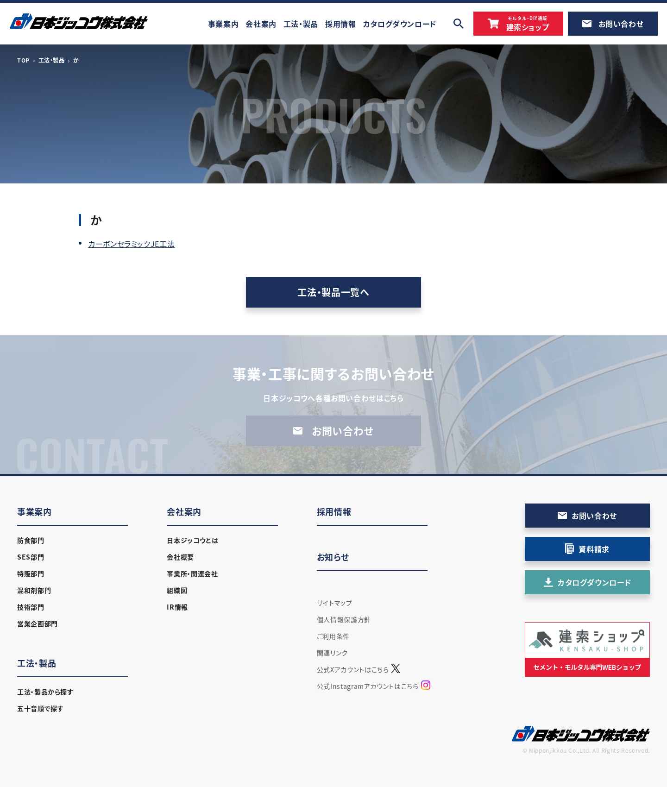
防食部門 (30, 540)
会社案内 (184, 511)
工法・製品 (51, 60)
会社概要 (180, 556)
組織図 (177, 590)
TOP (23, 60)
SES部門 (30, 556)
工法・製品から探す (45, 691)
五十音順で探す (40, 708)
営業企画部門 (37, 623)
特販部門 (30, 573)
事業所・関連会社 (192, 573)
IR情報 (177, 606)
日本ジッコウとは (192, 540)
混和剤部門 (34, 590)
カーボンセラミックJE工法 (131, 243)
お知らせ (333, 557)
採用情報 (334, 511)
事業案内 (34, 511)
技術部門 (30, 606)
